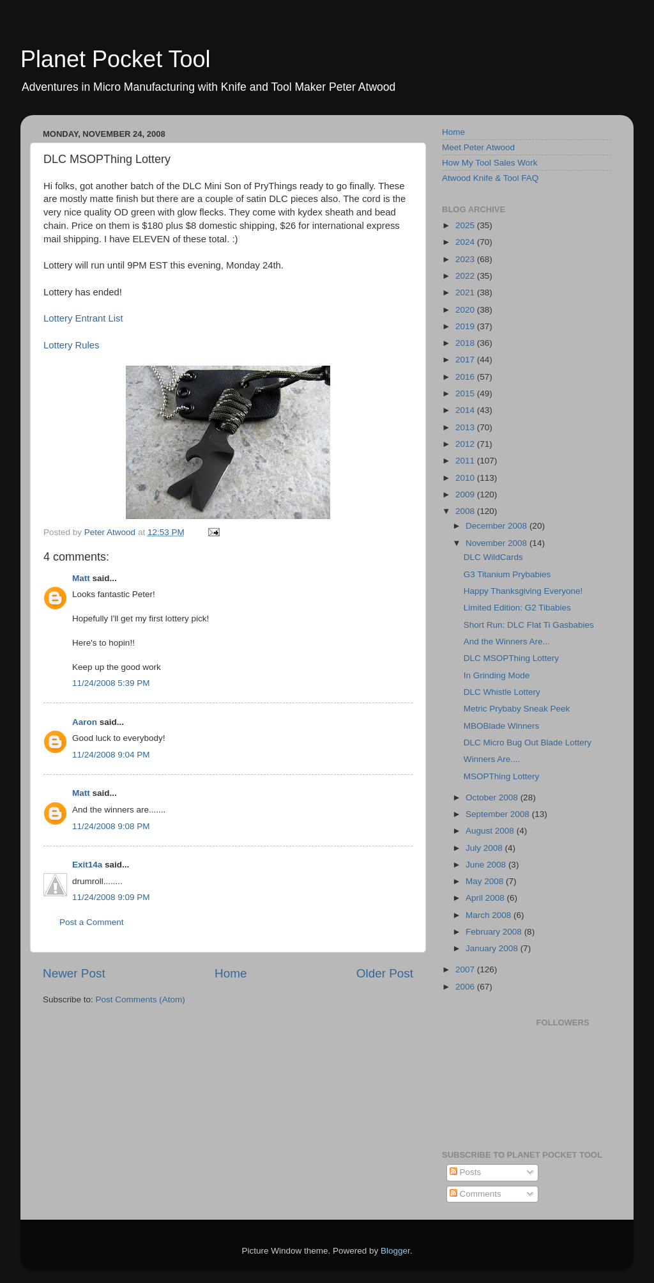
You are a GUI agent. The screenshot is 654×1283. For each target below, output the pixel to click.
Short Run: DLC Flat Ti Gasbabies (529, 625)
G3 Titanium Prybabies (507, 574)
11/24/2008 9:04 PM (111, 754)
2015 (466, 393)
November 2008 (497, 543)
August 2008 (491, 831)
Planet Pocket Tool (115, 59)
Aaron (84, 722)
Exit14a (87, 864)
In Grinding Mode (497, 675)
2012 (466, 444)
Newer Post (74, 973)
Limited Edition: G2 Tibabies (517, 607)
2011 (466, 460)
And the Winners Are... (507, 641)
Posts (466, 1172)
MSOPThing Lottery (502, 776)
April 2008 (486, 898)
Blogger (395, 1251)
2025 (466, 225)
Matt (81, 578)
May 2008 (486, 881)
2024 (466, 242)
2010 (466, 478)
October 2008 (493, 797)
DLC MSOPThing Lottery (511, 658)
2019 (466, 326)
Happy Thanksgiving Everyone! (523, 591)
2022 (466, 276)
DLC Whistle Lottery (502, 692)
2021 (466, 292)
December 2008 (497, 526)
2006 (466, 986)
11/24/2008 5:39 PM (111, 683)
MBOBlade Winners (502, 726)
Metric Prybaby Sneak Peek (517, 708)
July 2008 (485, 848)
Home (231, 973)
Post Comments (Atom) (140, 999)
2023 (466, 259)
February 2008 (495, 932)
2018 (466, 343)
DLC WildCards (493, 557)
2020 (466, 310)
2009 (466, 494)
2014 (466, 410)
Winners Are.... (492, 759)
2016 (466, 377)
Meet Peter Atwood (478, 147)
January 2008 (493, 948)
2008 (466, 511)
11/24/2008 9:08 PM (111, 826)
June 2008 (487, 864)
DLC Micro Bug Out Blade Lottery (527, 742)
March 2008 (489, 915)
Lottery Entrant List (83, 318)
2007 (466, 969)
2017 (466, 359)
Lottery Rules (71, 345)
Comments (475, 1194)
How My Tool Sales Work (490, 162)
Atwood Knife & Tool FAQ (490, 178)
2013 (466, 427)
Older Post (384, 973)
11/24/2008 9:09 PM (111, 897)
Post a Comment (91, 922)
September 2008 (499, 814)
